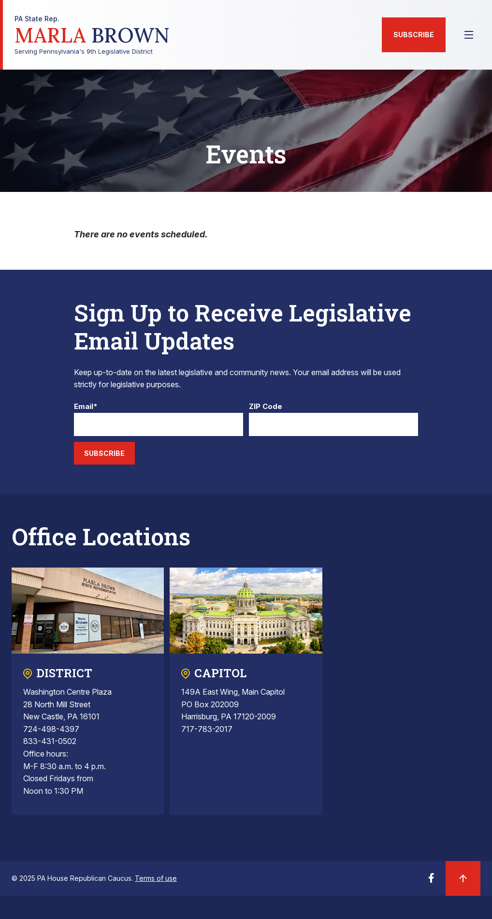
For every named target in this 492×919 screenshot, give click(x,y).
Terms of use (156, 878)
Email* (86, 407)
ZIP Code (265, 407)
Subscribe (413, 34)
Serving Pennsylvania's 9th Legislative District (92, 35)
